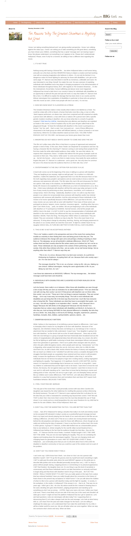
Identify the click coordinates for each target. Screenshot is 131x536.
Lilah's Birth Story (65, 22)
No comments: (59, 516)
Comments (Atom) (42, 526)
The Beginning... (26, 22)
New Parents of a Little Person (85, 22)
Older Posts (94, 522)
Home (15, 22)
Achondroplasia (104, 22)
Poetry (115, 22)
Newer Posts (33, 522)
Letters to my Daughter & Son (46, 22)
